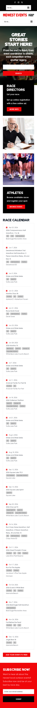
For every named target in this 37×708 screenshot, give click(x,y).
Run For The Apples (13, 567)
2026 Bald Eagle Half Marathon (17, 605)
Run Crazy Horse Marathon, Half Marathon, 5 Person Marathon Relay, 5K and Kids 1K (18, 530)
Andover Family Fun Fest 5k (16, 383)
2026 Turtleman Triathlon (15, 400)
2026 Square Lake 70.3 (14, 472)
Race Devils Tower (12, 311)
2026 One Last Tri (12, 507)
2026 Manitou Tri (12, 345)
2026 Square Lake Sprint (15, 490)
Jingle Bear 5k (11, 640)
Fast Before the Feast (13, 622)
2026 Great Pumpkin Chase (16, 550)
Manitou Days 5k (12, 293)
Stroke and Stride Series (14, 276)
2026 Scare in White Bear (15, 588)
